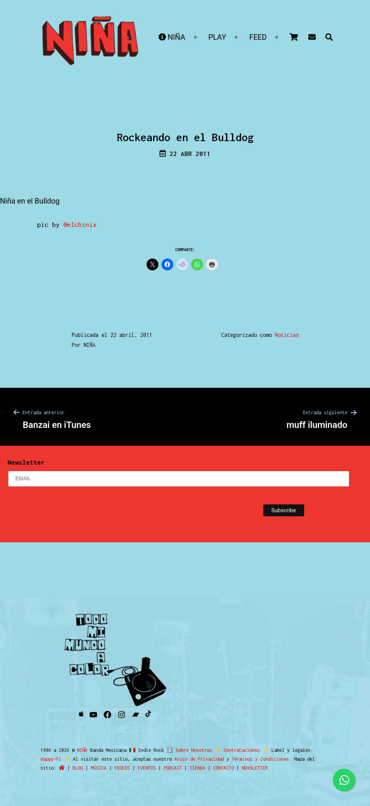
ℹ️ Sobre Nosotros (188, 750)
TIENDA (170, 768)
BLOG (51, 768)
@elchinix (80, 224)
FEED (258, 37)
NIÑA (171, 37)
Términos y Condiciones (244, 759)
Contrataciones (239, 750)
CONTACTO (196, 768)
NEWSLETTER (228, 768)
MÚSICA (72, 768)
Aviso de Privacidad (183, 759)
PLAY (217, 37)
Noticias (287, 335)
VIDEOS (95, 768)
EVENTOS (120, 768)
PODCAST (146, 768)
